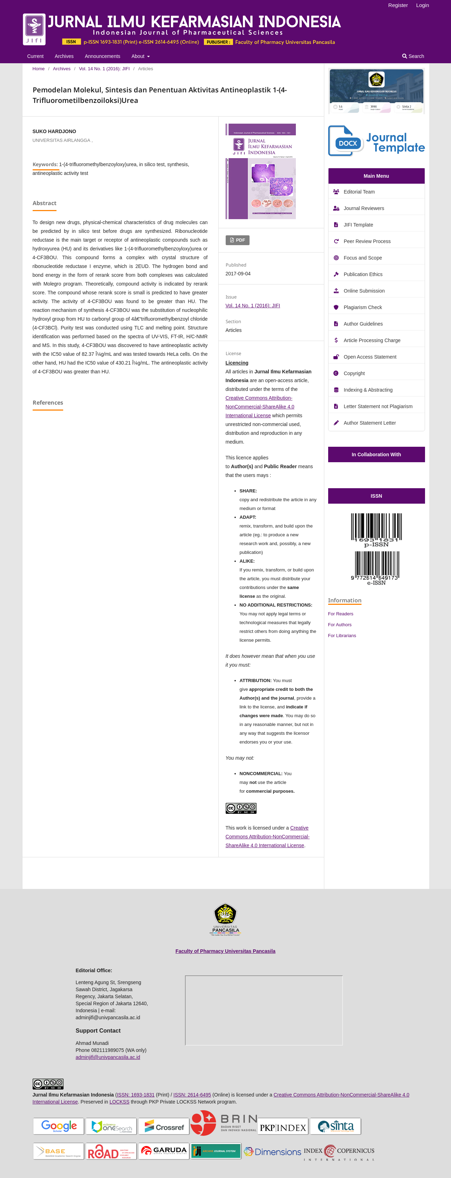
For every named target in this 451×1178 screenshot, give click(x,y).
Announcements (102, 56)
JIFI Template (358, 225)
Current (35, 56)
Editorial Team (359, 192)
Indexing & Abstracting (368, 390)
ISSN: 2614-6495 (192, 1095)
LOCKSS (120, 1102)
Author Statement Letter (370, 423)
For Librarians (342, 635)
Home (39, 68)
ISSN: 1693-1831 (135, 1095)
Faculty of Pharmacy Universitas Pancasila (225, 951)
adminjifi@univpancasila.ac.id (108, 1057)
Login (422, 5)
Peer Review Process (367, 241)
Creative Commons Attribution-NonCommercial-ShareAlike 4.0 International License (260, 406)
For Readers (340, 613)
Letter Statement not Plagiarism (378, 406)
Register (398, 5)
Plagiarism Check (363, 307)
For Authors (340, 624)
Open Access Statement (370, 357)
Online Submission (364, 291)
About (139, 56)
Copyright (354, 373)
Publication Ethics (363, 274)
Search (413, 56)
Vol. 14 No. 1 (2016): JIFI (104, 68)
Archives (64, 56)
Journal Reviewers (364, 208)
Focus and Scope (363, 258)
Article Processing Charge (372, 340)
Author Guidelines (363, 324)
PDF (240, 240)
